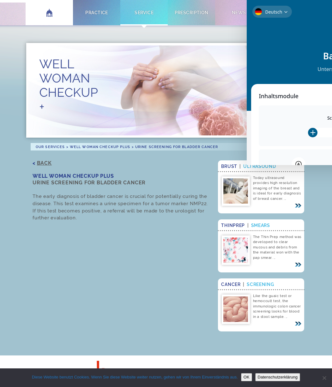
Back (44, 163)
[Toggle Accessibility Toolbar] (317, 60)
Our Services (50, 147)
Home (49, 12)
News (239, 12)
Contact (286, 12)
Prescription (191, 12)
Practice (96, 12)
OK (247, 377)
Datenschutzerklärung (278, 377)
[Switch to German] (313, 11)
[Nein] (324, 378)
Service (144, 12)
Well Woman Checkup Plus (100, 147)
